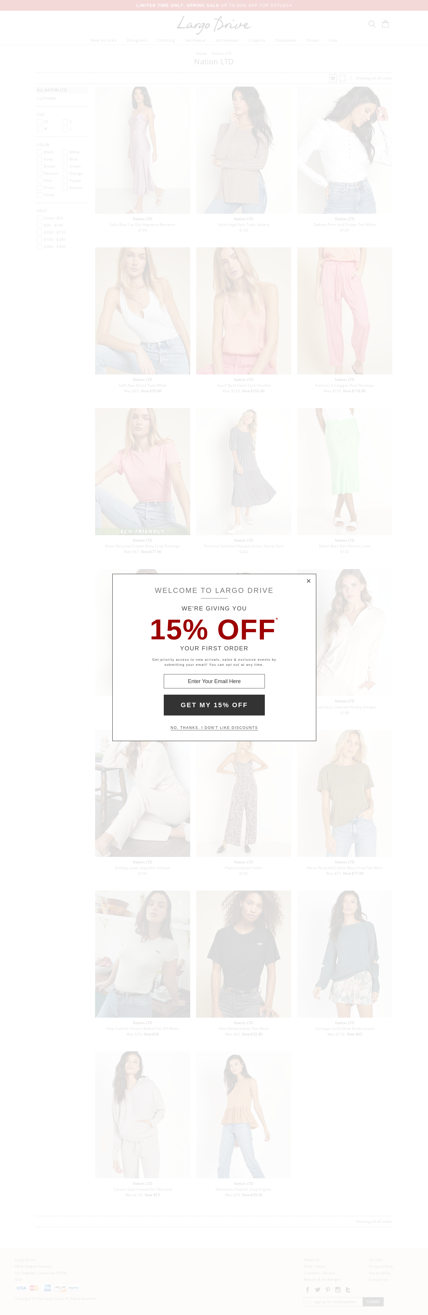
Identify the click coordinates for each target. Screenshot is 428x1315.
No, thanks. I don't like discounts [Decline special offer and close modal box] (214, 728)
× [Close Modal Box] (308, 581)
